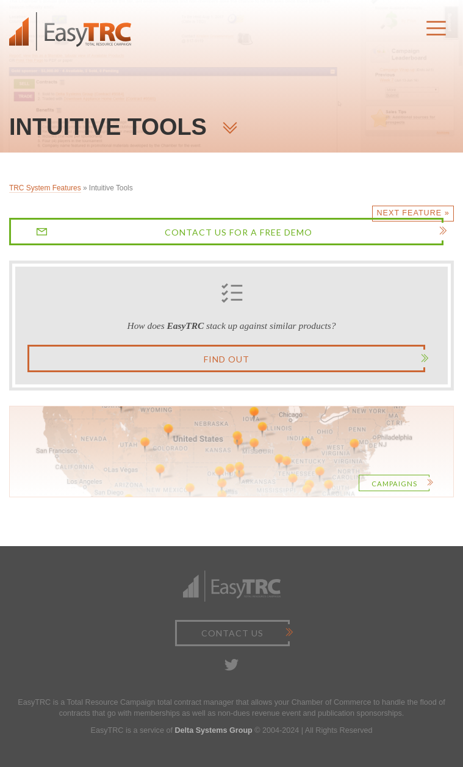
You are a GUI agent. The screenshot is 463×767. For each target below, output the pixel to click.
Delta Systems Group (213, 730)
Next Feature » (413, 213)
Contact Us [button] (244, 632)
